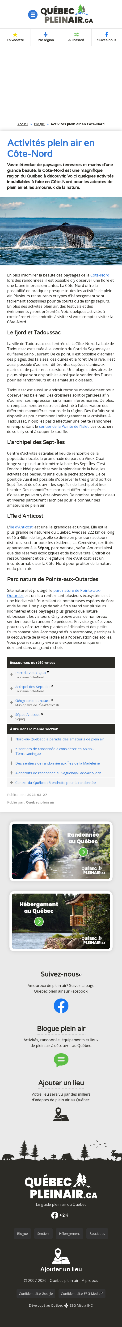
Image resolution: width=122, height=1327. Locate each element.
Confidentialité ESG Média (80, 1293)
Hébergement (69, 1233)
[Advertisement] (61, 85)
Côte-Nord (99, 275)
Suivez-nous (106, 37)
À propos (90, 1280)
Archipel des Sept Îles (32, 686)
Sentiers (43, 1233)
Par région (46, 37)
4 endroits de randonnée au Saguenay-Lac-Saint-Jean (58, 772)
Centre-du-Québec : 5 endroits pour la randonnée (55, 782)
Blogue (39, 124)
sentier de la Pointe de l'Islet (64, 426)
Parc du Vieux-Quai (30, 672)
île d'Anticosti (22, 527)
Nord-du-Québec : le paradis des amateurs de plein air (59, 739)
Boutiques (97, 1233)
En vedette (15, 37)
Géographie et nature (32, 700)
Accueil (22, 124)
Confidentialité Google (36, 1293)
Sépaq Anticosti (27, 714)
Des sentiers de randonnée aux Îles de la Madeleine (57, 763)
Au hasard (76, 37)
